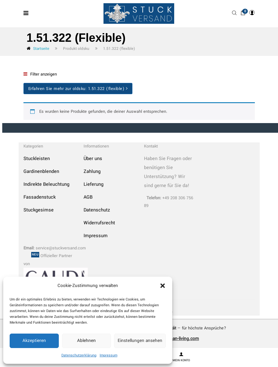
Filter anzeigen (40, 74)
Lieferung (93, 184)
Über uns (93, 158)
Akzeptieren (34, 340)
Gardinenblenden (41, 171)
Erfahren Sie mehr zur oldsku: (78, 89)
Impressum (108, 355)
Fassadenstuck (39, 197)
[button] (162, 285)
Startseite (41, 48)
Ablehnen (86, 340)
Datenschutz (97, 210)
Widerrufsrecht (99, 222)
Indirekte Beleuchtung (46, 184)
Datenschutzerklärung (78, 355)
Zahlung (92, 171)
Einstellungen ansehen (140, 340)
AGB (88, 197)
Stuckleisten (36, 158)
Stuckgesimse (38, 210)
